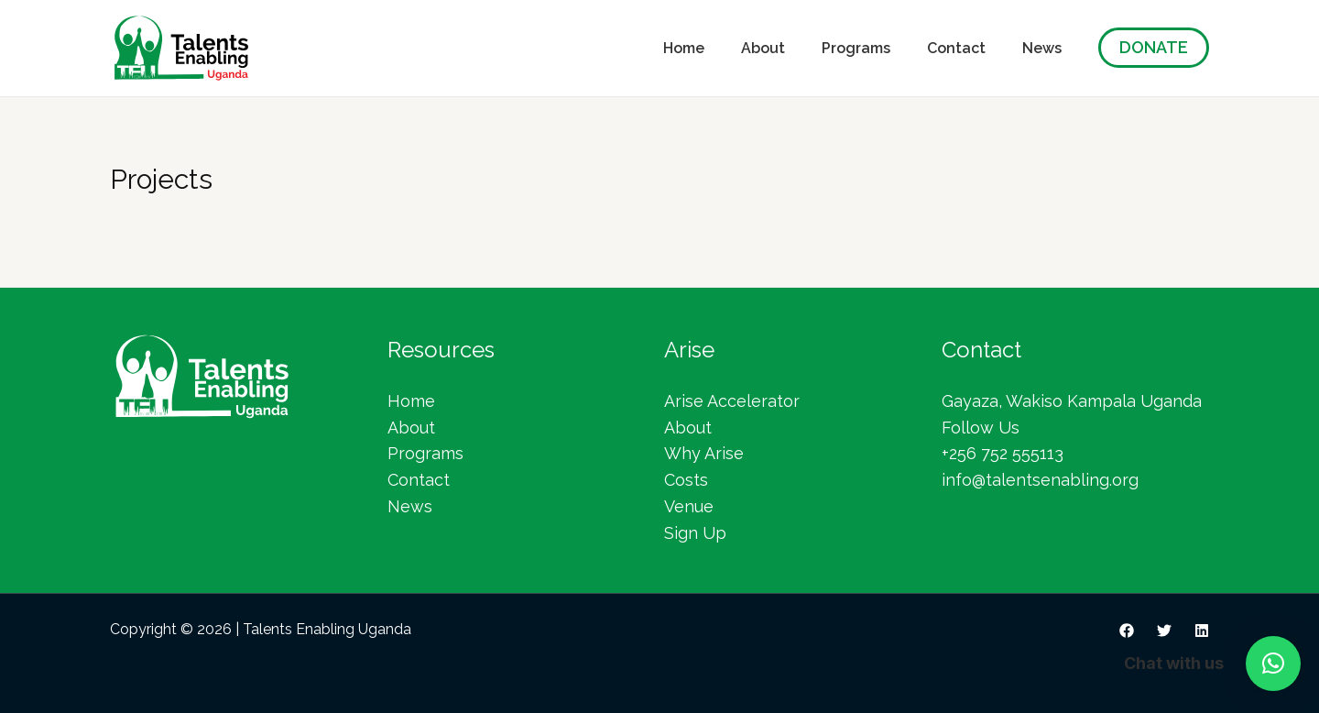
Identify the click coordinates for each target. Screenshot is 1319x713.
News (1042, 48)
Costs (686, 479)
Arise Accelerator (732, 401)
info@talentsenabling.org (1040, 479)
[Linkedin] (1201, 630)
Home (683, 48)
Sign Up (695, 533)
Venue (689, 506)
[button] (1273, 663)
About (763, 48)
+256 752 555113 (1002, 453)
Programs (856, 48)
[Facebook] (1126, 630)
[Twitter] (1164, 630)
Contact (956, 48)
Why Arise (704, 453)
